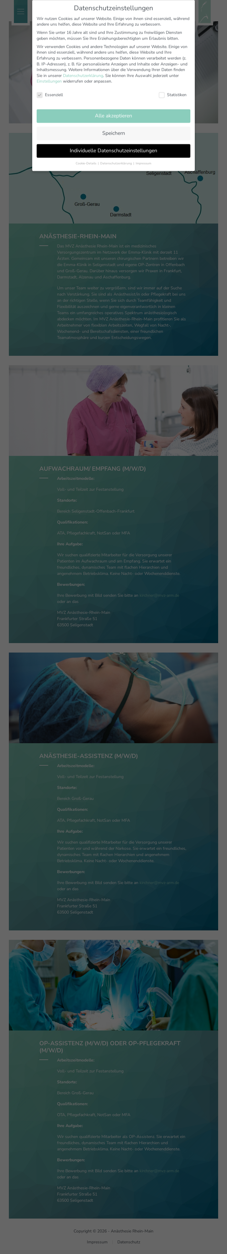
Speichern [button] (113, 126)
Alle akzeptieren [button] (113, 108)
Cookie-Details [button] (86, 156)
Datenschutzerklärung (83, 69)
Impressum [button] (143, 156)
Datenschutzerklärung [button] (116, 156)
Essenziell (50, 88)
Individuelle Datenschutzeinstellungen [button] (113, 143)
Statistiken (173, 88)
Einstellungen (49, 75)
